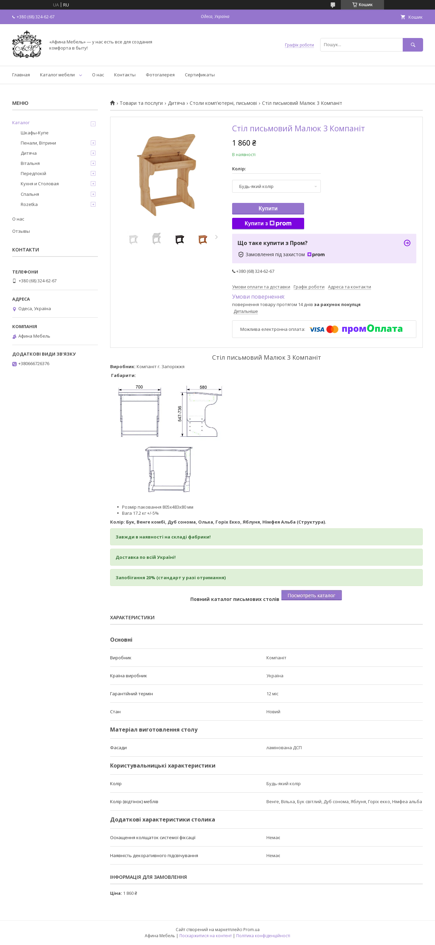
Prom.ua (251, 929)
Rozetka (29, 204)
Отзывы (21, 231)
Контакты (125, 75)
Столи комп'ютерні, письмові (223, 103)
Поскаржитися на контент (205, 936)
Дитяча (176, 103)
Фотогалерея (160, 75)
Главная (21, 75)
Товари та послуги (141, 103)
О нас (98, 75)
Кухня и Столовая (40, 184)
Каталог (21, 122)
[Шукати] (413, 44)
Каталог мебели (57, 75)
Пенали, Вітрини (38, 143)
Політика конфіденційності (263, 936)
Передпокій (33, 173)
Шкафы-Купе (35, 133)
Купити (268, 208)
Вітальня (30, 163)
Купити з (268, 224)
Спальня (30, 194)
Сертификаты (200, 75)
